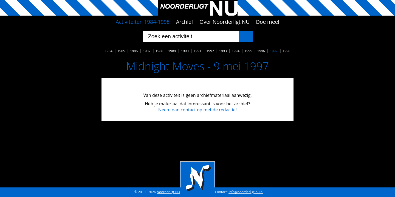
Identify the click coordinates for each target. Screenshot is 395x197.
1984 (108, 51)
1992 (210, 51)
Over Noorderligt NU (224, 21)
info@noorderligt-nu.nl (245, 192)
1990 (185, 51)
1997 (274, 51)
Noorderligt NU (168, 192)
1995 (248, 51)
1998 (286, 51)
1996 (261, 51)
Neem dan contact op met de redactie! (197, 110)
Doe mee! (267, 21)
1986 (134, 51)
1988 (159, 51)
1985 (121, 51)
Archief (184, 21)
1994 (235, 51)
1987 (147, 51)
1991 (197, 51)
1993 (223, 51)
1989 (172, 51)
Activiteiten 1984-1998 (143, 21)
